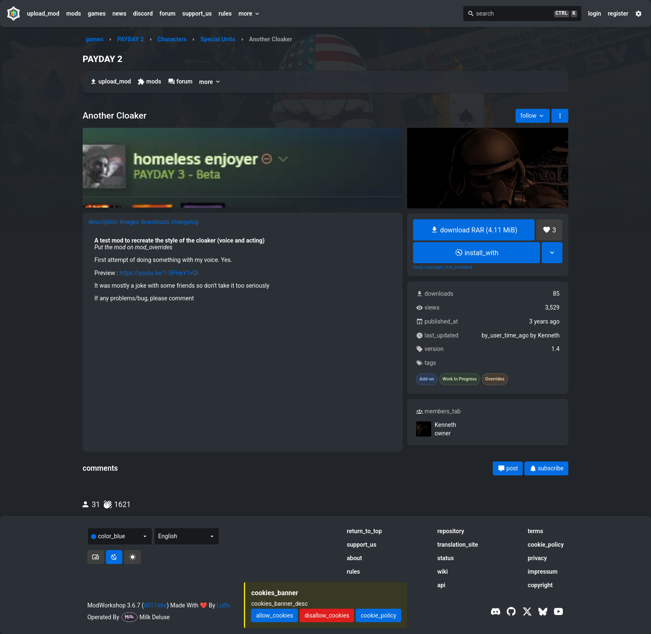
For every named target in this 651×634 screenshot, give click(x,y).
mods (73, 13)
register (618, 13)
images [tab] (129, 222)
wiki (442, 571)
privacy (537, 558)
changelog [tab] (184, 222)
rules (225, 13)
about (354, 558)
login (594, 13)
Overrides (495, 379)
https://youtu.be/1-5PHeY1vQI (158, 273)
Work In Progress (460, 379)
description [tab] (103, 222)
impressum (543, 571)
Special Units (217, 39)
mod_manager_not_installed (442, 267)
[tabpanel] (243, 269)
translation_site (457, 544)
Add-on (426, 379)
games (96, 13)
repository (450, 531)
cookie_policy (546, 544)
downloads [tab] (154, 222)
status (445, 558)
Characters (171, 39)
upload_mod (43, 13)
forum (167, 13)
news (119, 13)
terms (535, 531)
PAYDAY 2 (130, 39)
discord (143, 13)
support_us (197, 13)
